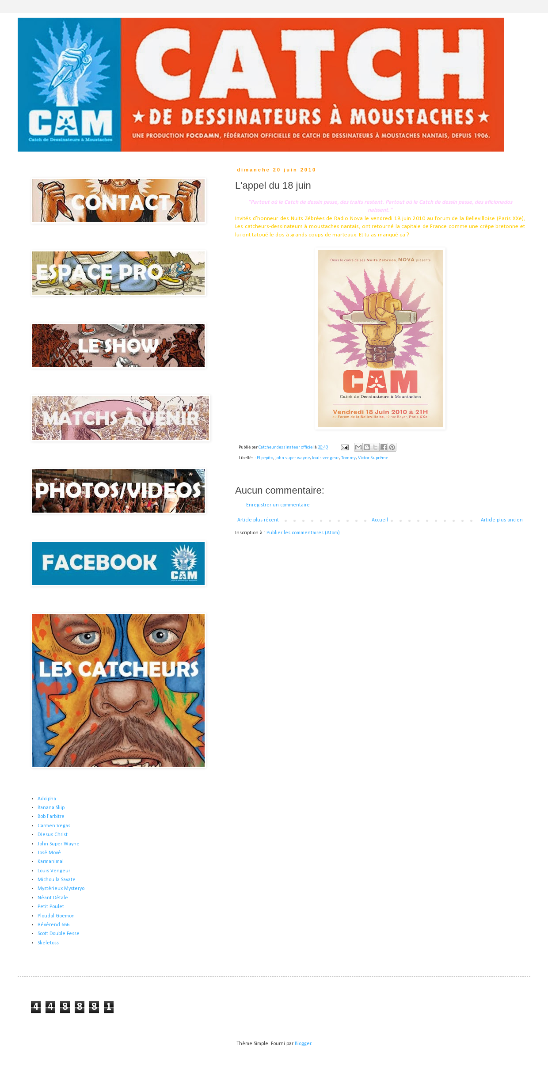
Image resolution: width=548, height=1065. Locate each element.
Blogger (303, 1043)
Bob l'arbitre (51, 816)
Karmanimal (51, 861)
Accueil (380, 520)
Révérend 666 (53, 925)
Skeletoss (48, 943)
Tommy (348, 458)
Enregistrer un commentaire (278, 505)
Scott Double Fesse (59, 933)
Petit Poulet (51, 906)
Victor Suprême (373, 458)
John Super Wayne (59, 844)
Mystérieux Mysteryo (61, 888)
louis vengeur (325, 458)
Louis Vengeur (54, 871)
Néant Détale (53, 898)
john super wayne (292, 458)
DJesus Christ (53, 834)
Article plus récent (258, 520)
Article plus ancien (502, 520)
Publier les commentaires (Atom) (303, 533)
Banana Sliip (51, 807)
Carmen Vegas (54, 826)
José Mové (49, 853)
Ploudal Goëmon (56, 916)
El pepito (265, 458)
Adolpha (47, 799)
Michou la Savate (57, 879)
